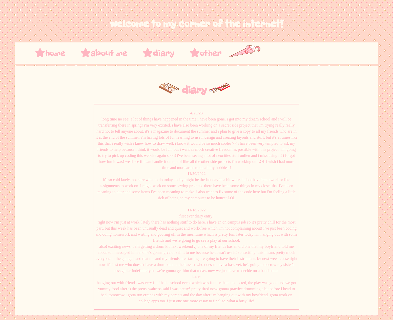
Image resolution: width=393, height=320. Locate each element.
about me (103, 53)
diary (158, 53)
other (206, 53)
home (50, 53)
